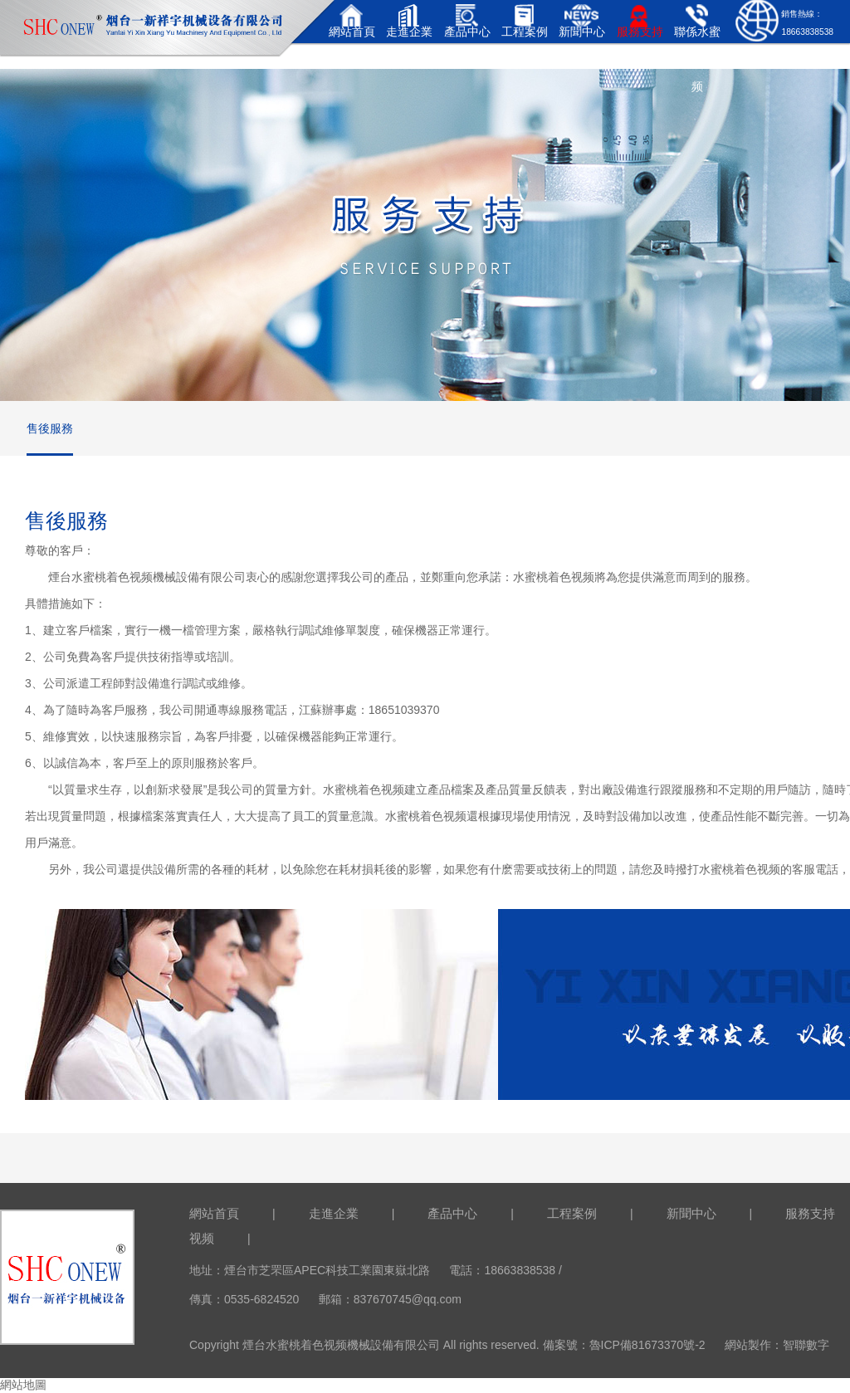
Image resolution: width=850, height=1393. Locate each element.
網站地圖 (23, 1384)
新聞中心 (691, 1213)
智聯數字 (806, 1344)
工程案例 (572, 1213)
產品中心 (452, 1213)
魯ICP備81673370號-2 (647, 1344)
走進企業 (334, 1213)
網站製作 (748, 1344)
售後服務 (50, 428)
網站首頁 (214, 1213)
